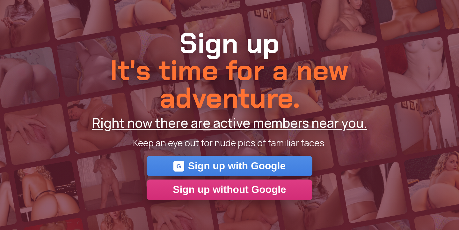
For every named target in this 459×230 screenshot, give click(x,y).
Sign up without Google (229, 189)
